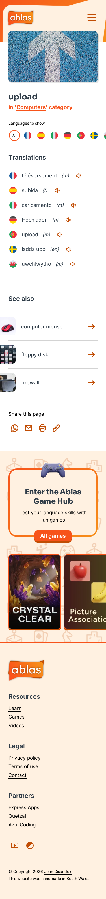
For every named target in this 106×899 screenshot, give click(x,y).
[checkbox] (28, 135)
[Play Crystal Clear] (34, 591)
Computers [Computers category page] (31, 107)
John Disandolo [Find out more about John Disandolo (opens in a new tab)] (58, 871)
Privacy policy (24, 758)
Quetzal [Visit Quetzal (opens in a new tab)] (17, 816)
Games (16, 717)
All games (53, 536)
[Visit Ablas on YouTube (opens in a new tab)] (14, 845)
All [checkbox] (14, 135)
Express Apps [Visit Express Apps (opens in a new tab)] (23, 807)
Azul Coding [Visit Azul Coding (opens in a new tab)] (22, 825)
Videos (16, 725)
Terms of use (23, 766)
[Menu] (92, 17)
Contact (17, 775)
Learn (14, 708)
